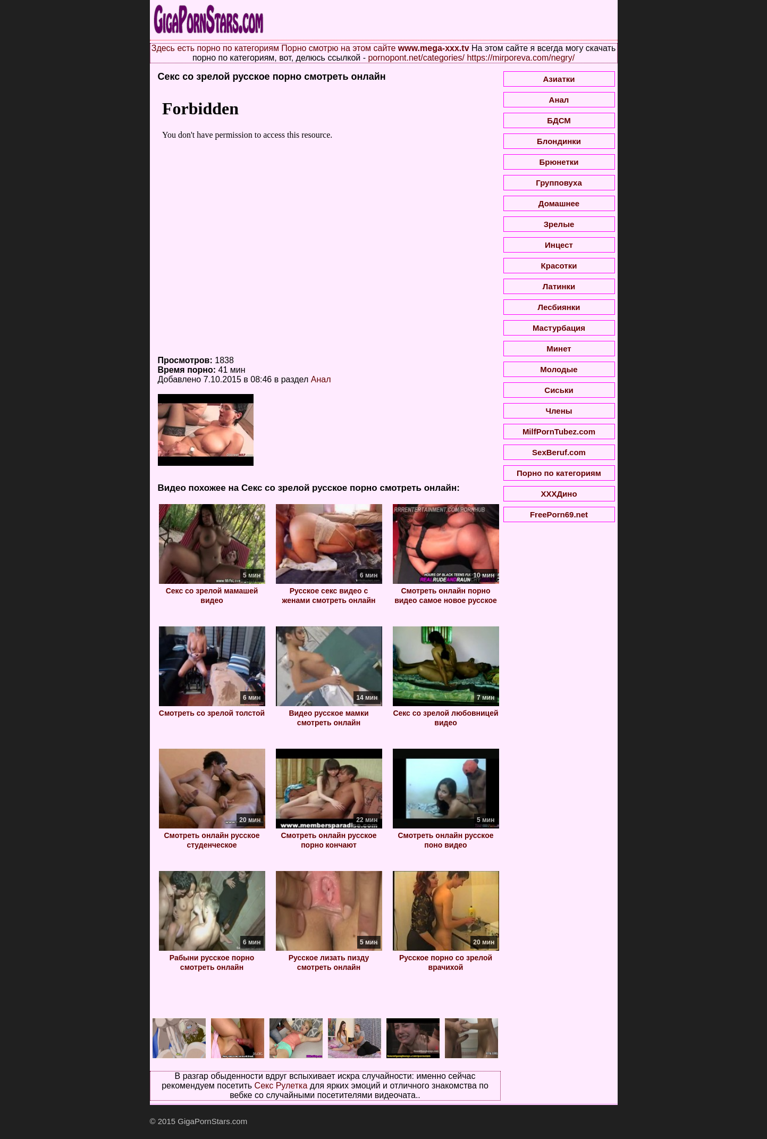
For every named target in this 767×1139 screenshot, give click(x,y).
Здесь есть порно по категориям (215, 48)
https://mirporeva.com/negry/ (521, 57)
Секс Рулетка (281, 1085)
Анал (321, 379)
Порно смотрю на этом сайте (338, 48)
